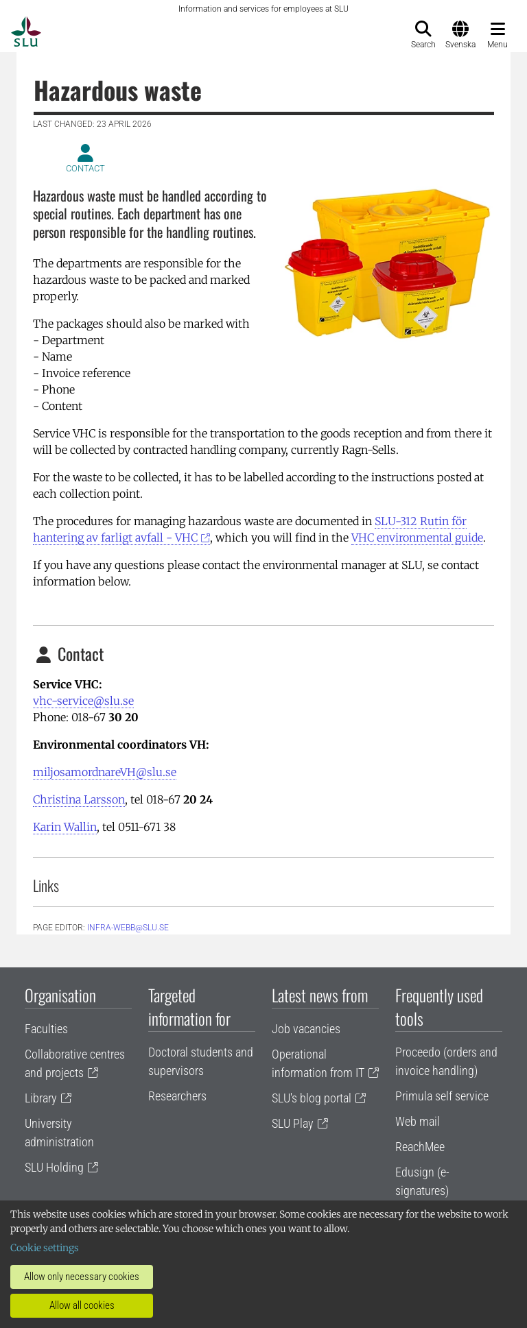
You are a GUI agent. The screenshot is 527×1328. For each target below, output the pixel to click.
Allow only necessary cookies (81, 1276)
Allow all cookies (82, 1305)
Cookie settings (44, 1248)
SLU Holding (54, 1167)
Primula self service (442, 1096)
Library (41, 1098)
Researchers (177, 1096)
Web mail (417, 1121)
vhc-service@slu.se (83, 701)
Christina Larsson (79, 799)
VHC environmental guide (417, 537)
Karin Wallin (65, 827)
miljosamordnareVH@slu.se (104, 772)
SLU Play (293, 1123)
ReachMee (420, 1146)
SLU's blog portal (311, 1098)
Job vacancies (306, 1029)
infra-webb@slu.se (128, 927)
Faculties (46, 1029)
